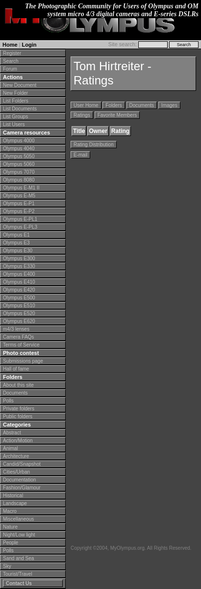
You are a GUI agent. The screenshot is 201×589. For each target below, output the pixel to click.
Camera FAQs (18, 337)
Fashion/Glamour (22, 487)
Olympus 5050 (18, 156)
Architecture (16, 456)
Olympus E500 (19, 297)
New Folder (15, 93)
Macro (10, 511)
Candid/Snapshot (22, 464)
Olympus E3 (16, 242)
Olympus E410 (19, 282)
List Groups (15, 116)
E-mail (80, 155)
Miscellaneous (18, 519)
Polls (8, 400)
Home (10, 45)
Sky (7, 566)
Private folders (18, 408)
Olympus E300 (19, 258)
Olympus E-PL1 (20, 219)
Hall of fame (16, 369)
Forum (10, 69)
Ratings (82, 115)
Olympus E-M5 (19, 195)
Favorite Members (117, 115)
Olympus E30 (17, 250)
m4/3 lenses (16, 329)
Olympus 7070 (18, 172)
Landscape (15, 503)
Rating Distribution (94, 144)
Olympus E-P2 (18, 211)
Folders (113, 105)
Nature (10, 527)
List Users (14, 124)
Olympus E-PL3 (20, 227)
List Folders (15, 101)
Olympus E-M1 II (21, 187)
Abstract (12, 432)
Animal (10, 448)
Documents (15, 393)
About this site (18, 385)
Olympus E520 (19, 313)
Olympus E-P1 (18, 203)
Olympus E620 (19, 321)
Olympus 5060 (18, 164)
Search (11, 61)
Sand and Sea (18, 558)
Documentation (19, 479)
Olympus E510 (19, 305)
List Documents (20, 108)
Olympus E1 (16, 235)
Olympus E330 (19, 266)
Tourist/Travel (17, 574)
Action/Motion (18, 440)
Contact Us (19, 583)
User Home (86, 105)
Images (169, 105)
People (10, 542)
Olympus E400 (19, 274)
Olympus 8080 (18, 180)
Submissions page (23, 361)
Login (29, 45)
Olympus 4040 (18, 148)
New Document (19, 85)
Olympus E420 (19, 290)
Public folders (17, 416)
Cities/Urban (16, 472)
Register (12, 53)
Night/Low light (19, 534)
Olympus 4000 (18, 140)
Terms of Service (21, 345)
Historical (13, 495)
